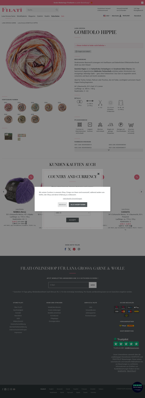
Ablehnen (62, 204)
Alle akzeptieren (78, 204)
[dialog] (72, 199)
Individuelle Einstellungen (72, 198)
